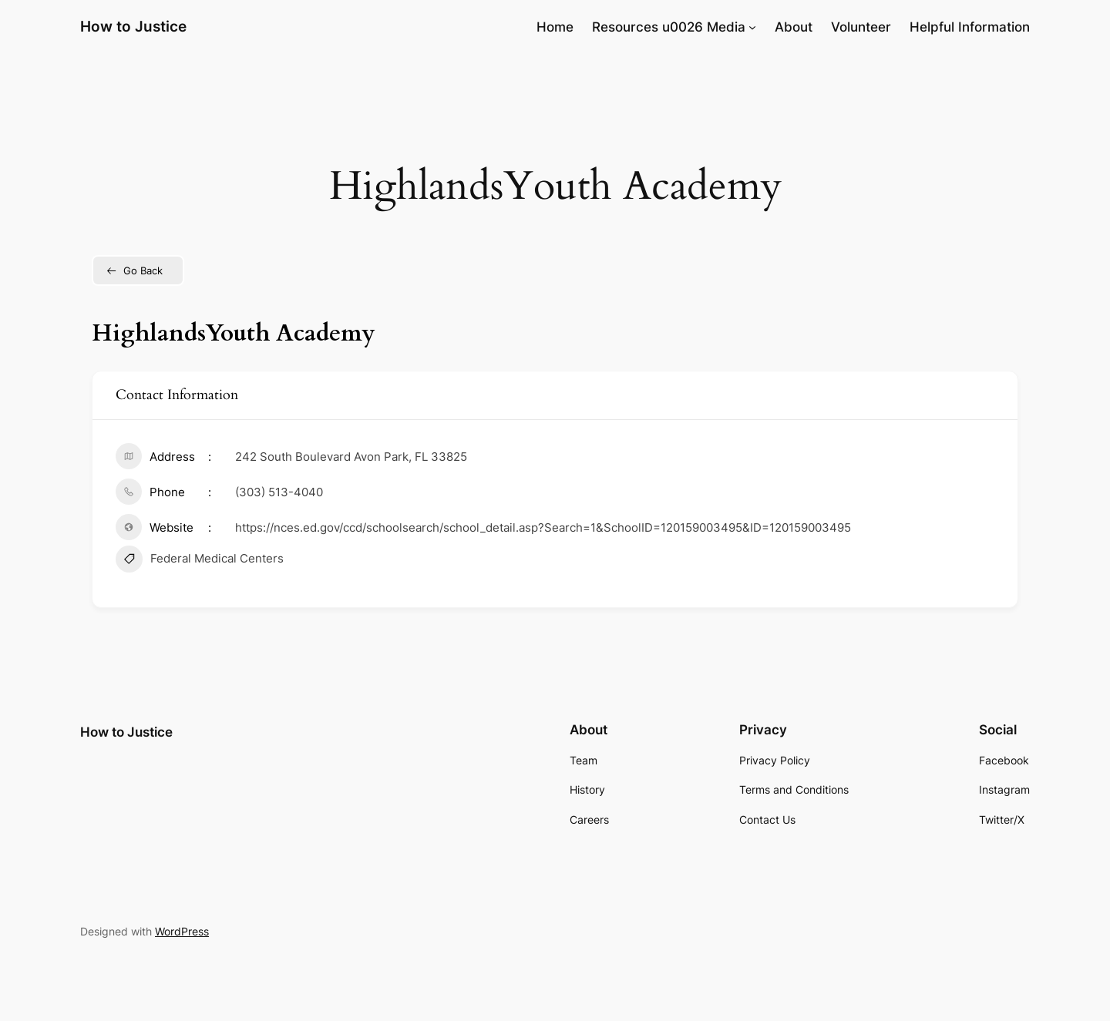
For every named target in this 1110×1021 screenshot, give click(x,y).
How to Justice (133, 26)
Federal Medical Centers (200, 561)
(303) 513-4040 (279, 492)
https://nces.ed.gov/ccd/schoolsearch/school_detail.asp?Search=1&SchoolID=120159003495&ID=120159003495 (543, 527)
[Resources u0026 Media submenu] (752, 27)
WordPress (182, 931)
